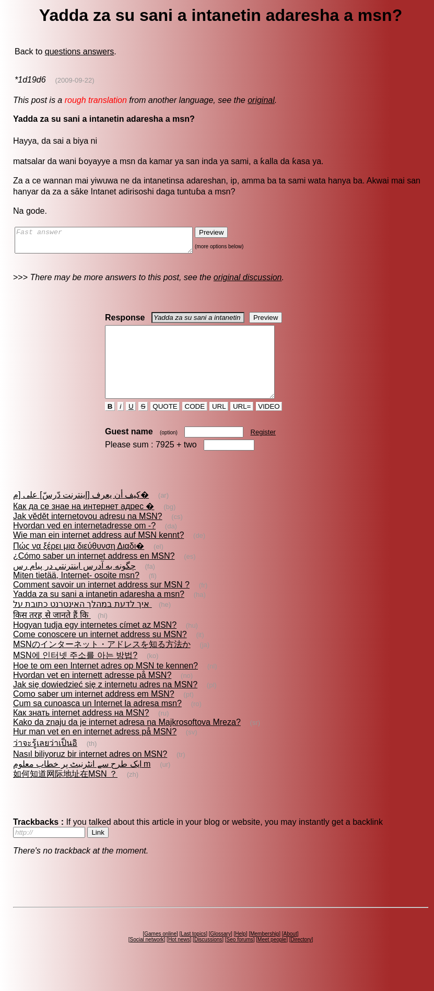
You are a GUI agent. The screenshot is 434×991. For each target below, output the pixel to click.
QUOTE (165, 425)
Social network (147, 958)
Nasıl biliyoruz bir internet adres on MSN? (90, 772)
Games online (160, 952)
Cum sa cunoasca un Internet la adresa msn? (97, 722)
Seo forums (240, 958)
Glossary (220, 952)
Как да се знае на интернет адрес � (83, 525)
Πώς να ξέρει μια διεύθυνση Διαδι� (78, 564)
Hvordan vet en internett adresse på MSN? (92, 693)
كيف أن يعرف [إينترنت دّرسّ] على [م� (81, 513)
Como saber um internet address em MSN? (93, 712)
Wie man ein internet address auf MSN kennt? (98, 553)
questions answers (79, 51)
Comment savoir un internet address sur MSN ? (101, 603)
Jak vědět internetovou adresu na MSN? (87, 535)
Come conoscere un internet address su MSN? (100, 653)
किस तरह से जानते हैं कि (52, 633)
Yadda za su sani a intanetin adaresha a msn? (98, 612)
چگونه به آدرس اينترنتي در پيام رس (74, 584)
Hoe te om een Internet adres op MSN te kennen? (105, 684)
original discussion (248, 282)
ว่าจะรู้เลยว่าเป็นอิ (45, 761)
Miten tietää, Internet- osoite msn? (76, 594)
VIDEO (269, 425)
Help (240, 952)
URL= (242, 425)
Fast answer (114, 242)
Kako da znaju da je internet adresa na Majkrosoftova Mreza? (127, 740)
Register (263, 451)
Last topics (193, 952)
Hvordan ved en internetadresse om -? (84, 544)
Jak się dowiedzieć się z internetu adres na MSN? (105, 703)
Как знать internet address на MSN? (81, 731)
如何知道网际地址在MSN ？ (65, 792)
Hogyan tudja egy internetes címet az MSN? (95, 643)
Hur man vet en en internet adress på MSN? (95, 750)
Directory (300, 958)
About (290, 952)
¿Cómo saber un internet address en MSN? (93, 574)
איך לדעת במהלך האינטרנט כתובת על (82, 622)
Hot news (179, 958)
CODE (195, 425)
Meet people (271, 958)
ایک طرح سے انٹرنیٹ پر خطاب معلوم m (81, 782)
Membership (264, 952)
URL (219, 425)
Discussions (208, 958)
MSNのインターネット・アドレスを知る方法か (102, 663)
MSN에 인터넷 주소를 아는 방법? (75, 674)
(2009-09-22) (74, 80)
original (261, 100)
